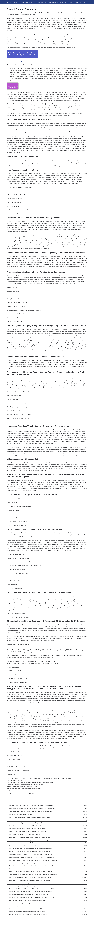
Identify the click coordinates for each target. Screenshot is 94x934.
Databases (33, 2)
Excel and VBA (62, 2)
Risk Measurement (42, 2)
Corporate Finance (24, 2)
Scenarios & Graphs (73, 2)
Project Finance (14, 2)
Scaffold (77, 931)
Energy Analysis (53, 2)
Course (82, 2)
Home (7, 2)
